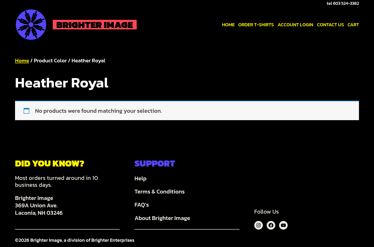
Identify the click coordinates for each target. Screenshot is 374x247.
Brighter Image (94, 24)
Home (22, 60)
